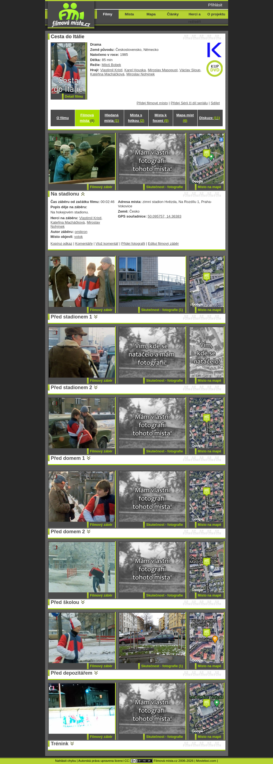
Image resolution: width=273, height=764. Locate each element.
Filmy (107, 14)
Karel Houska (135, 70)
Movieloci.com (206, 760)
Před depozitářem (71, 673)
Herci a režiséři (194, 18)
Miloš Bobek (111, 65)
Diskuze (209, 118)
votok (78, 237)
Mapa (150, 14)
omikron (81, 232)
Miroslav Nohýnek (140, 74)
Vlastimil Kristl (111, 70)
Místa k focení (161, 118)
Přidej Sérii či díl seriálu (189, 103)
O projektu (216, 14)
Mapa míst (185, 118)
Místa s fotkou (136, 118)
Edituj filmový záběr (163, 243)
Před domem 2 (68, 531)
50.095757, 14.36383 (164, 216)
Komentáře (83, 243)
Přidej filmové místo (152, 103)
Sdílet (215, 103)
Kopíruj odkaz (61, 243)
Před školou (65, 602)
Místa (129, 14)
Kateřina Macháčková (107, 74)
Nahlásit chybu (65, 760)
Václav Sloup (189, 70)
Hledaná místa (111, 118)
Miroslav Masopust (163, 70)
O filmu (62, 118)
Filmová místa (87, 118)
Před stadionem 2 (71, 387)
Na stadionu (65, 194)
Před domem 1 (68, 458)
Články (173, 14)
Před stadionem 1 (71, 317)
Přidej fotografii (133, 243)
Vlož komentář (106, 243)
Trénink (60, 743)
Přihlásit (215, 5)
